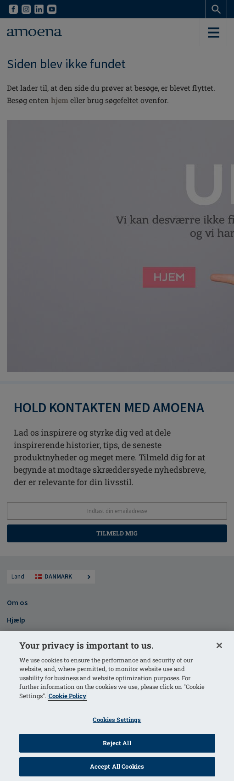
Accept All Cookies (117, 766)
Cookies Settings (117, 719)
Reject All (117, 743)
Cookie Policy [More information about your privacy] (67, 696)
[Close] (219, 645)
